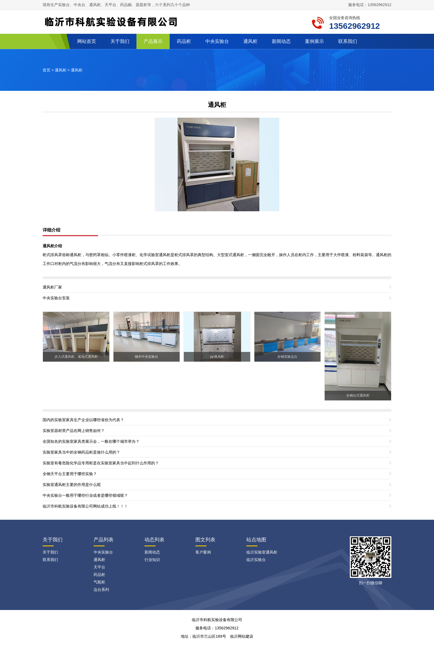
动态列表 (154, 539)
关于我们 (119, 41)
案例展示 (314, 41)
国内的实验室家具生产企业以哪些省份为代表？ (83, 420)
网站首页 (86, 41)
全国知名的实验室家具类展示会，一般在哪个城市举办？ (91, 441)
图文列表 (205, 539)
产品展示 (153, 41)
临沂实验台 (256, 559)
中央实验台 (217, 41)
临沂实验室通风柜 (261, 552)
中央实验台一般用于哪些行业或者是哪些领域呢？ (85, 495)
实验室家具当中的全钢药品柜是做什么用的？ (81, 452)
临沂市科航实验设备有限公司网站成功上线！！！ (85, 506)
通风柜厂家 (52, 287)
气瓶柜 (99, 582)
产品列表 (103, 539)
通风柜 (250, 41)
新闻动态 (281, 41)
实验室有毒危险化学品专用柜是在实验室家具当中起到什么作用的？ (101, 463)
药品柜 (184, 41)
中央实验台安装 (56, 298)
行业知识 (152, 559)
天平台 (99, 567)
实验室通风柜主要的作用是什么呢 (72, 484)
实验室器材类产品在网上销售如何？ (74, 430)
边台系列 (101, 589)
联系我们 (347, 41)
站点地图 (256, 539)
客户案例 (203, 552)
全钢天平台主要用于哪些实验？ (70, 474)
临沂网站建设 (241, 636)
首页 (46, 70)
